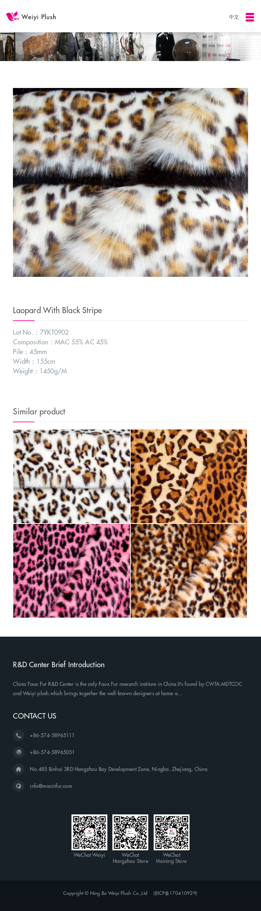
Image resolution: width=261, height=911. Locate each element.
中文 (234, 16)
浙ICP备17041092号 (175, 893)
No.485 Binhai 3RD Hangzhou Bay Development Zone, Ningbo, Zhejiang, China (118, 769)
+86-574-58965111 (52, 735)
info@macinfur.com (51, 786)
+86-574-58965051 (52, 752)
